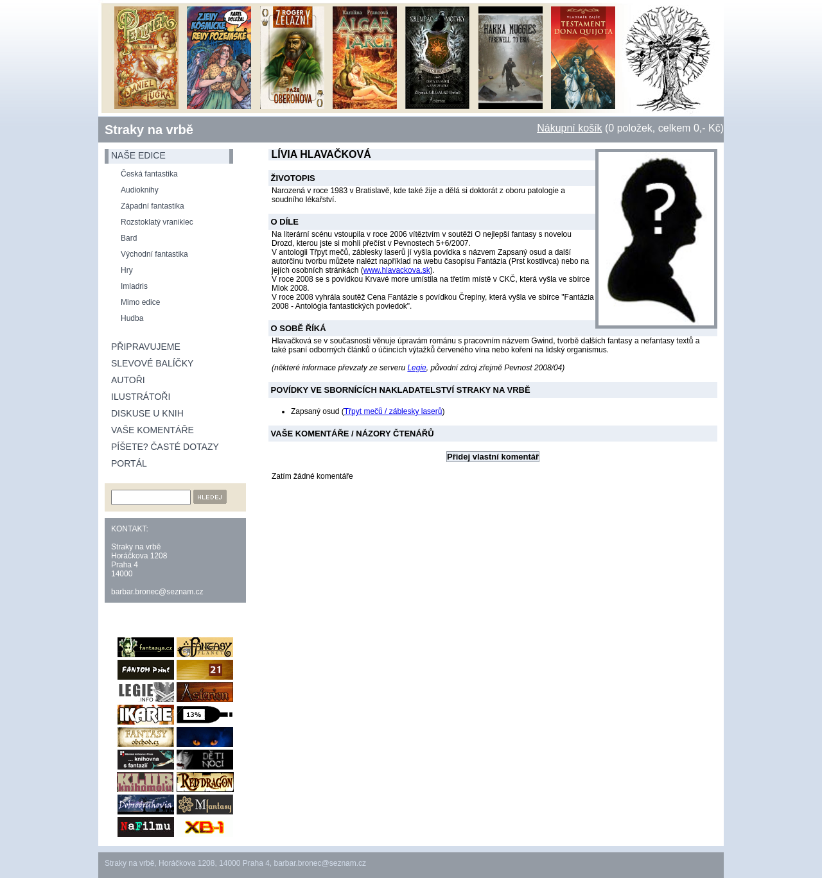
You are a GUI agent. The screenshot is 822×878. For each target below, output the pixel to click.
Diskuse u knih (147, 413)
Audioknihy (140, 189)
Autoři (128, 380)
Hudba (132, 318)
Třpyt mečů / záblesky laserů (393, 411)
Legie (416, 367)
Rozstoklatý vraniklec (157, 222)
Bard (129, 238)
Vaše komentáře (152, 430)
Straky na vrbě (149, 130)
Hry (127, 270)
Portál (129, 463)
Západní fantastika (152, 206)
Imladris (134, 286)
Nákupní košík (569, 128)
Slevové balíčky (152, 363)
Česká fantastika (149, 173)
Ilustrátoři (140, 397)
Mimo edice (140, 302)
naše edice (138, 155)
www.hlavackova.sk (396, 270)
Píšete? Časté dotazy (165, 447)
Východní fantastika (154, 254)
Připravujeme (145, 346)
